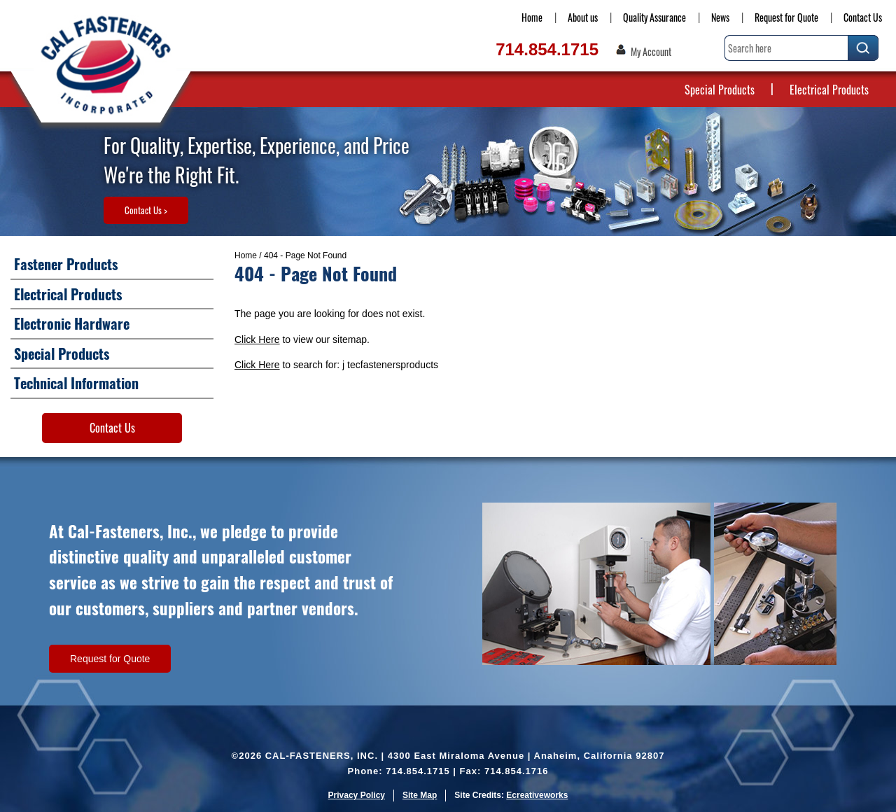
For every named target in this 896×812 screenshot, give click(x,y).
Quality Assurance (654, 17)
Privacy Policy (356, 795)
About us (583, 17)
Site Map (419, 795)
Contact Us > (146, 210)
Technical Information (76, 382)
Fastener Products (66, 263)
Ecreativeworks (537, 795)
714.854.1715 (547, 49)
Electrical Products (829, 89)
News (720, 17)
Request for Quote (786, 17)
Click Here (257, 339)
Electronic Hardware (72, 323)
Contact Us (863, 17)
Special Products (720, 89)
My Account (651, 52)
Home (532, 17)
